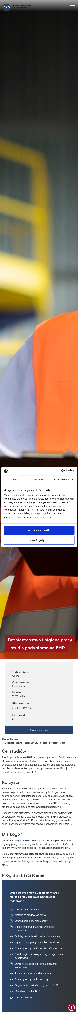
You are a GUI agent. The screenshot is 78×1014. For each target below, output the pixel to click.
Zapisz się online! (39, 729)
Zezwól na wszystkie (39, 530)
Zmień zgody (39, 540)
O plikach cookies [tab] (64, 479)
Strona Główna (10, 738)
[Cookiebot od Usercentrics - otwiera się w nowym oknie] (61, 471)
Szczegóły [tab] (39, 479)
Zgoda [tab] (13, 479)
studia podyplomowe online (22, 840)
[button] (71, 1008)
